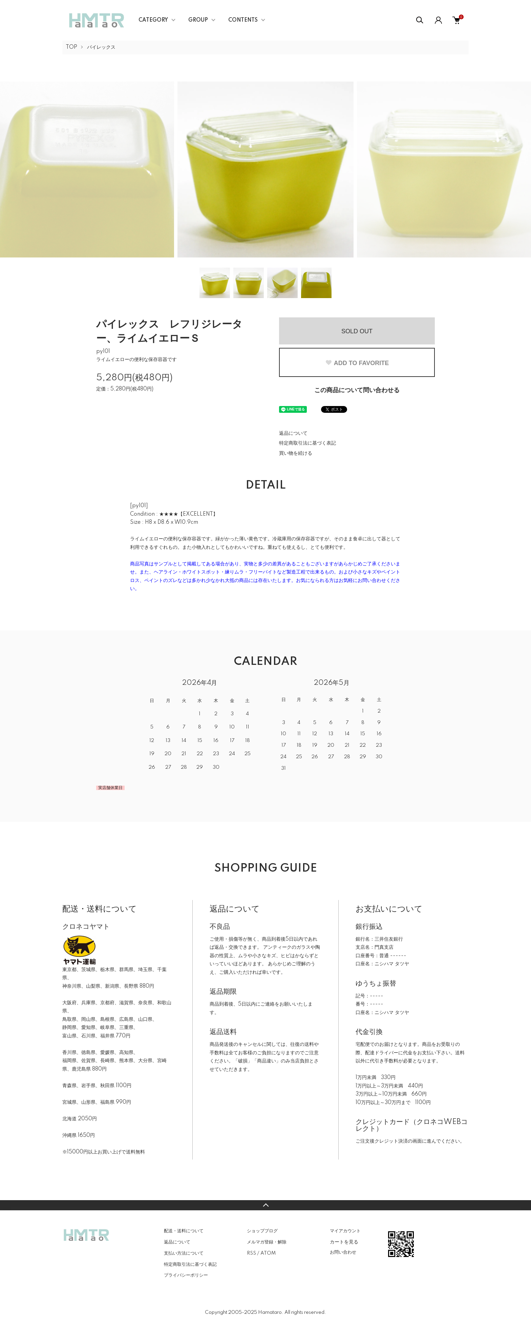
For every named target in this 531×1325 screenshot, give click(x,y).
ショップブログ (262, 1231)
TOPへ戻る (265, 1205)
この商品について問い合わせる (357, 390)
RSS (251, 1253)
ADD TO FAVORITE (357, 363)
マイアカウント (345, 1231)
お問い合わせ (343, 1252)
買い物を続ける (295, 453)
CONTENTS (243, 20)
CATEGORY (153, 20)
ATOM (268, 1253)
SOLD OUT (357, 331)
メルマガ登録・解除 (266, 1242)
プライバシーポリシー (186, 1275)
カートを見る (344, 1241)
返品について (293, 433)
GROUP (198, 20)
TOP (71, 47)
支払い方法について (184, 1253)
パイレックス (101, 47)
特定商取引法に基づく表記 (307, 443)
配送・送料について (184, 1231)
